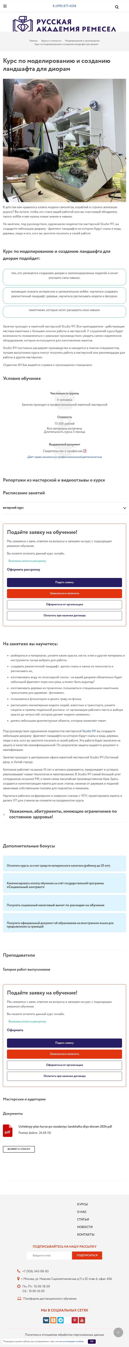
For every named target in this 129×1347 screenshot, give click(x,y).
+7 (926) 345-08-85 (35, 1271)
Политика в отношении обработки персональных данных (64, 1335)
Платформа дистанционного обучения (50, 1299)
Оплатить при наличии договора (65, 615)
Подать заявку (64, 582)
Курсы (82, 1204)
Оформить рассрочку (23, 569)
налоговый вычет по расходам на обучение (71, 905)
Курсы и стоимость (51, 40)
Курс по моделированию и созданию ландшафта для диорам (66, 44)
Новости (85, 1227)
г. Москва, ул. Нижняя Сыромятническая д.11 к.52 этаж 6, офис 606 (66, 1279)
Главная (33, 40)
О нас (82, 1212)
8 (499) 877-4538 (64, 6)
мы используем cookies (71, 1341)
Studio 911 (89, 731)
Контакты (85, 1235)
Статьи (83, 1219)
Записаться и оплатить (64, 593)
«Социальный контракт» (26, 887)
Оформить (15, 1030)
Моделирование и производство (82, 40)
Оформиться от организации (64, 604)
